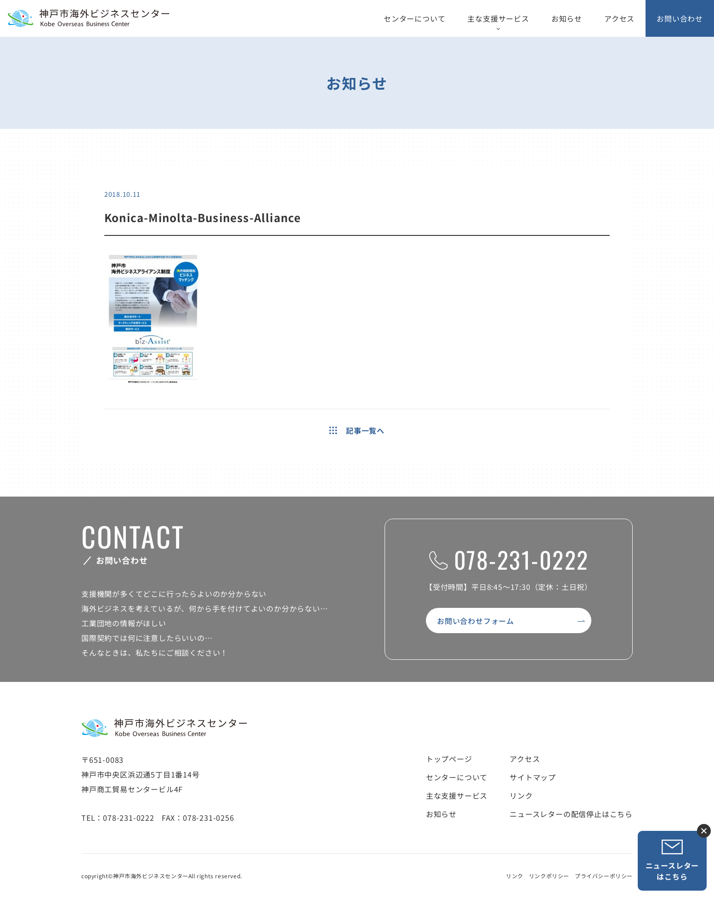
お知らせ (566, 18)
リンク (521, 795)
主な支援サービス (498, 18)
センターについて (414, 18)
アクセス (619, 18)
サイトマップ (533, 777)
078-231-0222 (509, 559)
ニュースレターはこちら (672, 860)
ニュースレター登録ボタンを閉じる (704, 831)
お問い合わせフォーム (475, 620)
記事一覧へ (357, 430)
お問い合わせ (680, 18)
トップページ (449, 758)
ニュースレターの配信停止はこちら (571, 813)
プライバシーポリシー (604, 876)
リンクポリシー (549, 876)
